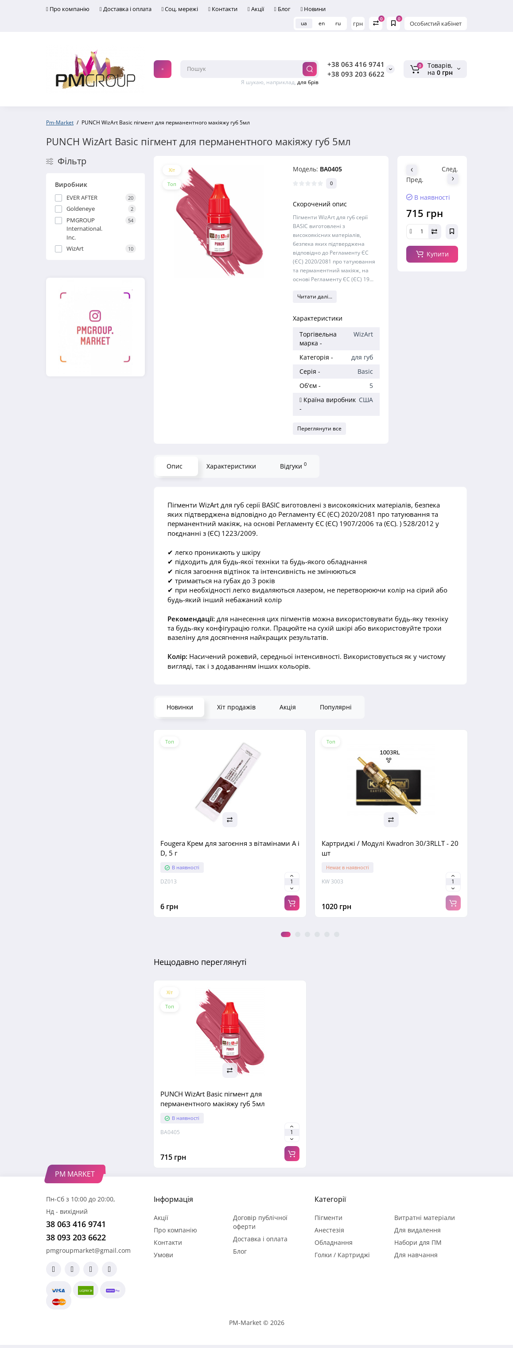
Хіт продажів (236, 707)
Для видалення (417, 1230)
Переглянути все (319, 428)
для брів (308, 82)
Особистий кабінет (436, 23)
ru (338, 23)
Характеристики (231, 466)
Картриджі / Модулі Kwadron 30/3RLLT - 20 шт (390, 848)
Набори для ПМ (418, 1242)
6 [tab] (336, 934)
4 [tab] (317, 934)
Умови (163, 1255)
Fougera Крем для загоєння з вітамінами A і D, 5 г (229, 848)
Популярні (336, 707)
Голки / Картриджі (342, 1255)
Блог (282, 9)
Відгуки (293, 465)
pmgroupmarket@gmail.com (88, 1250)
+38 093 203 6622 (356, 74)
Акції (256, 9)
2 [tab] (297, 934)
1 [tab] (286, 934)
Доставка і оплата (126, 9)
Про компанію (67, 9)
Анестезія (329, 1230)
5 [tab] (327, 934)
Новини (313, 9)
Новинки (180, 707)
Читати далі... (314, 296)
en (322, 23)
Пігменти (328, 1217)
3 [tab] (307, 934)
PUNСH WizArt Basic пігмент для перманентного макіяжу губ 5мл (212, 1098)
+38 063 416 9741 (356, 64)
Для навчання (416, 1255)
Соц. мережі (180, 9)
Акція (288, 707)
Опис (175, 466)
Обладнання (334, 1242)
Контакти (222, 9)
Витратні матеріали (424, 1217)
